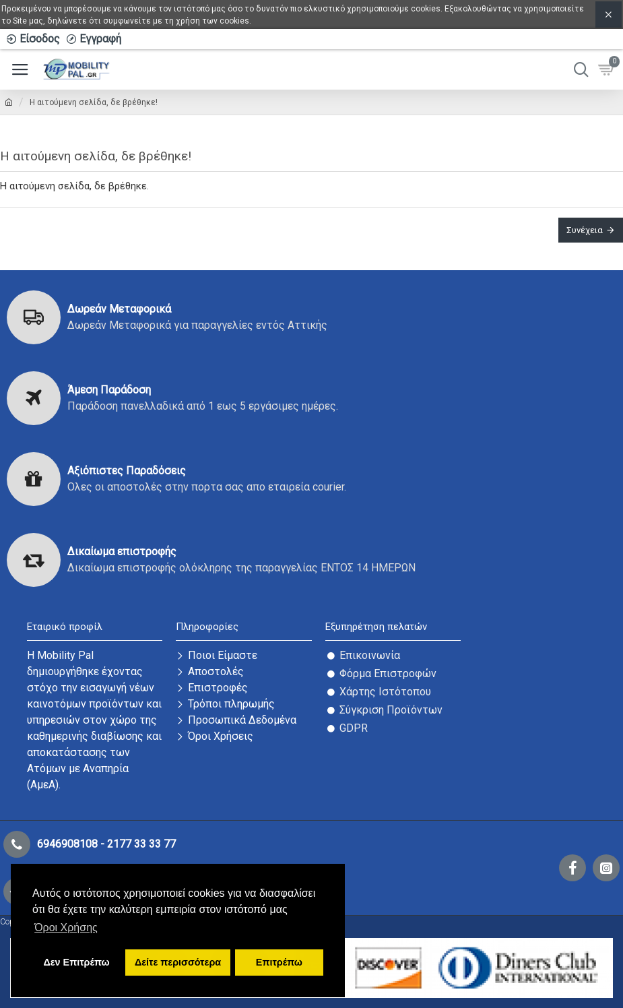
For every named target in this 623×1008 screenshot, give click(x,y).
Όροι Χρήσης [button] (66, 927)
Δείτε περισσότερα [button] (178, 962)
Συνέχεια (584, 230)
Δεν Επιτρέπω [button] (76, 962)
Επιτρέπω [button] (279, 962)
